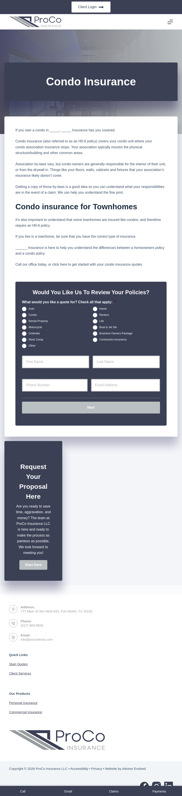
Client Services (20, 673)
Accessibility (79, 768)
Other (32, 345)
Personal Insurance (23, 703)
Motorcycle (35, 327)
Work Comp (36, 339)
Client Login (91, 7)
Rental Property (38, 321)
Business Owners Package (116, 333)
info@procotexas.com (37, 639)
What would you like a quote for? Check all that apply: (69, 302)
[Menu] (170, 22)
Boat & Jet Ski (108, 327)
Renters (104, 315)
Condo (33, 315)
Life (101, 321)
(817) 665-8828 (32, 625)
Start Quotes (18, 664)
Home (103, 309)
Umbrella (34, 333)
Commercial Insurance (25, 712)
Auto (31, 309)
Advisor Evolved (134, 768)
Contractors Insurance (113, 339)
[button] (33, 562)
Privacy (96, 768)
